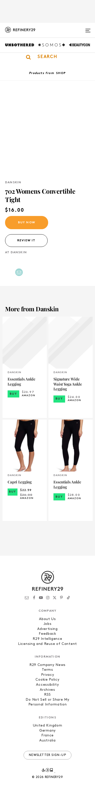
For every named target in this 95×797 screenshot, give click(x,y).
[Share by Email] (19, 272)
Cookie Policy (47, 680)
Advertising (47, 629)
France (47, 735)
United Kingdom (47, 726)
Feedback (47, 634)
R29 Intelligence (47, 639)
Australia (47, 740)
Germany (47, 731)
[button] (47, 57)
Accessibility (47, 685)
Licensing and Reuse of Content (47, 644)
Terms (47, 670)
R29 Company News (47, 665)
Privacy (47, 675)
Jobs (48, 624)
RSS (47, 695)
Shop (61, 73)
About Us (47, 619)
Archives (47, 690)
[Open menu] (88, 28)
